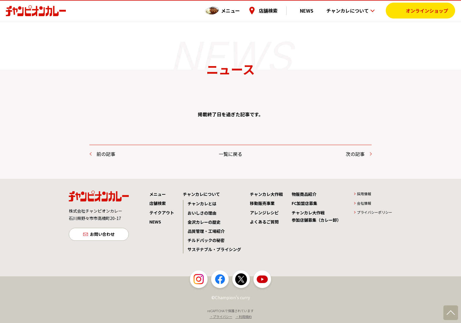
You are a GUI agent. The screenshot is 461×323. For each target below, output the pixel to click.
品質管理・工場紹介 (206, 231)
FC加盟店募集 (304, 203)
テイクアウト (161, 213)
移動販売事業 (262, 203)
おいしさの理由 (202, 213)
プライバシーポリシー (374, 212)
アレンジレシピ (264, 213)
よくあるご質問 (264, 222)
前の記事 (105, 153)
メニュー (239, 10)
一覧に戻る (230, 153)
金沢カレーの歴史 (204, 222)
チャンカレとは (202, 203)
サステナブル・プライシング (214, 249)
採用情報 (364, 193)
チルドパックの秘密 (206, 240)
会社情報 (364, 203)
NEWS (311, 10)
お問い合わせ (102, 235)
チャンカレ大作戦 (266, 194)
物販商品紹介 (304, 194)
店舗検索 (276, 10)
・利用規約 (243, 316)
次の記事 (355, 153)
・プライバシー (221, 316)
